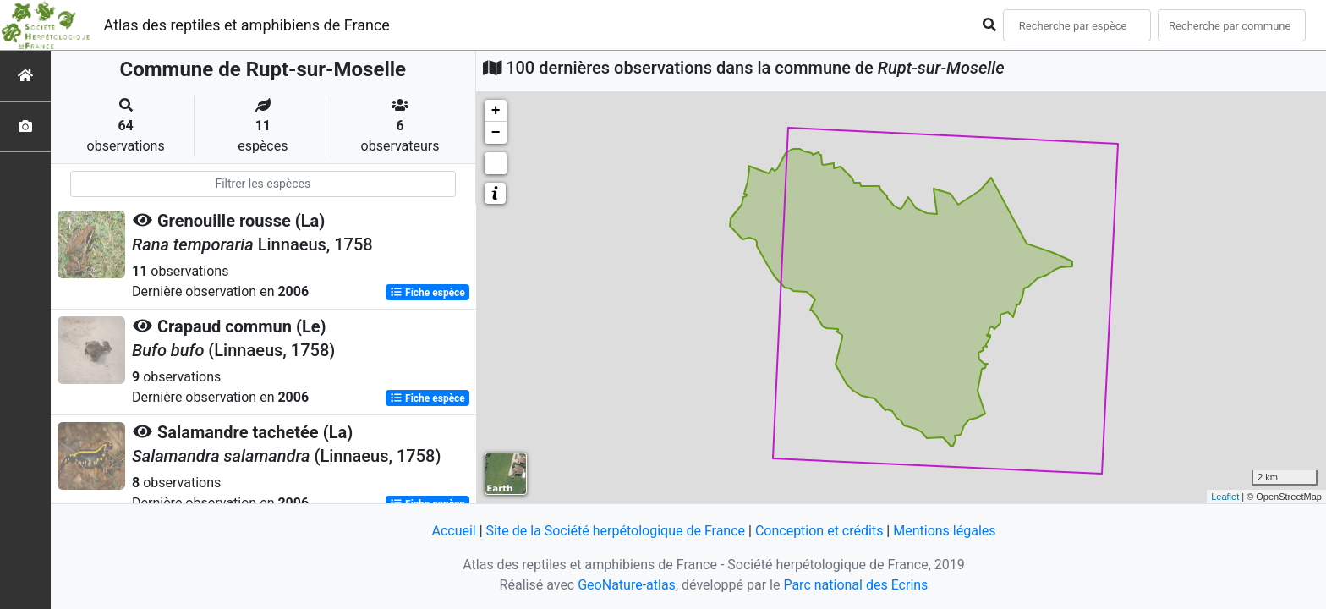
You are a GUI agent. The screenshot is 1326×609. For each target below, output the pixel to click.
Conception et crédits (819, 531)
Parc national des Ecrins (855, 585)
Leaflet (1225, 496)
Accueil (453, 531)
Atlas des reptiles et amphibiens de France (247, 25)
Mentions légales (944, 531)
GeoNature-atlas (627, 585)
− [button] (496, 133)
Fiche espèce (427, 293)
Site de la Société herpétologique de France (615, 531)
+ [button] (496, 111)
